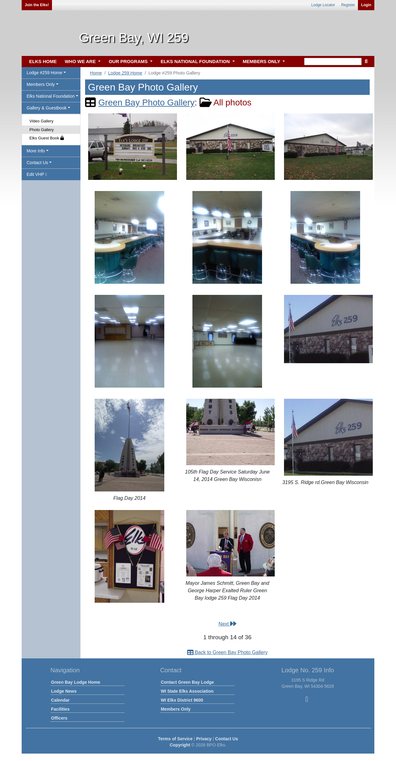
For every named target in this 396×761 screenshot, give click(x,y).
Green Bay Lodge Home (75, 682)
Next (227, 624)
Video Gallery (41, 121)
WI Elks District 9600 (182, 700)
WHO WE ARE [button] (81, 61)
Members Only (176, 709)
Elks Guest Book (46, 138)
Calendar (60, 700)
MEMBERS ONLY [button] (262, 61)
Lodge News (63, 691)
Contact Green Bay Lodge (187, 682)
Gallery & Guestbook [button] (47, 107)
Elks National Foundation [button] (51, 96)
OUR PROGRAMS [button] (129, 61)
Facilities (60, 709)
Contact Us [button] (37, 162)
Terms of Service (175, 738)
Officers (59, 718)
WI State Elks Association (187, 691)
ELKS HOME (43, 61)
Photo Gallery (41, 129)
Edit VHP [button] (37, 174)
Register (348, 5)
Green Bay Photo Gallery (146, 102)
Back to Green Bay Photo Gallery (227, 652)
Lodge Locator (323, 5)
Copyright (180, 744)
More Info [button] (36, 150)
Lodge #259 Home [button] (44, 72)
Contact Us (226, 738)
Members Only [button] (41, 84)
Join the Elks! (37, 5)
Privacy (204, 738)
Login (366, 5)
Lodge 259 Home (125, 72)
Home (96, 72)
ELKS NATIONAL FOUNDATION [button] (196, 61)
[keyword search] (333, 61)
